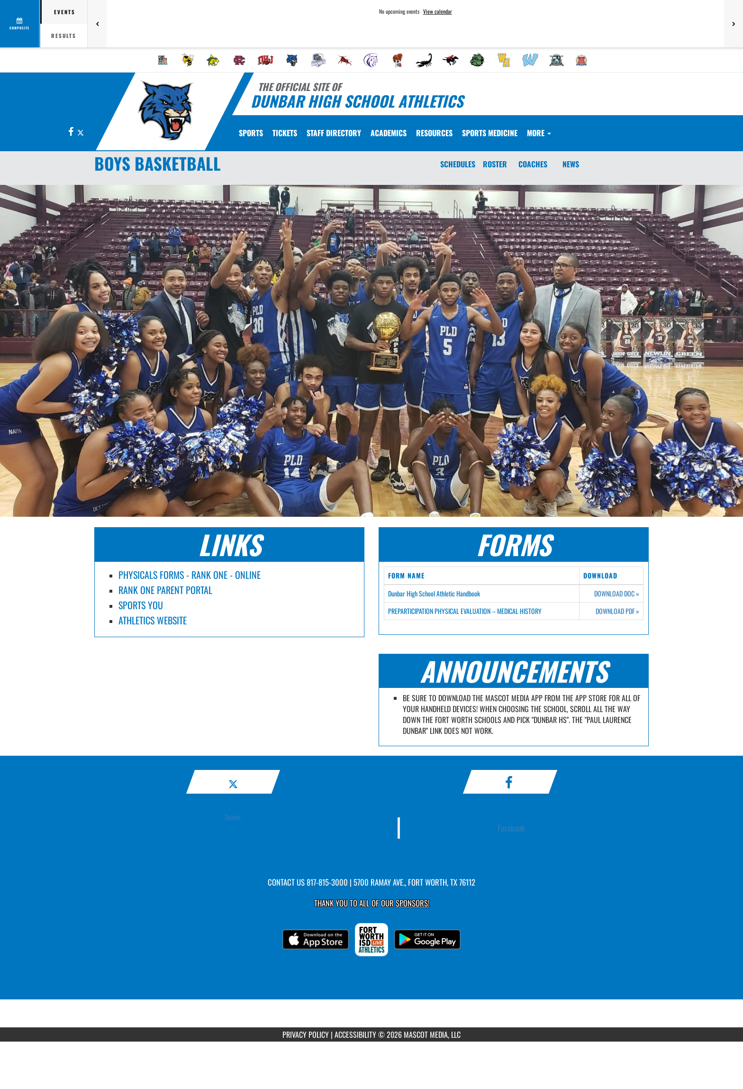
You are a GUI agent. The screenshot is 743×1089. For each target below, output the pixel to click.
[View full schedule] (20, 23)
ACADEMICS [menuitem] (389, 132)
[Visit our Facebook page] (71, 132)
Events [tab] (64, 12)
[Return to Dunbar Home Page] (165, 110)
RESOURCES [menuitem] (434, 132)
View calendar (437, 11)
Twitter (233, 817)
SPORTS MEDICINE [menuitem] (489, 132)
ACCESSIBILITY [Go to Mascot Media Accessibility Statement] (355, 1034)
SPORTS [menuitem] (251, 132)
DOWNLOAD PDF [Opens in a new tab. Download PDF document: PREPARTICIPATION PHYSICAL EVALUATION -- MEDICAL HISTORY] (617, 611)
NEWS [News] (570, 164)
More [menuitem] (539, 132)
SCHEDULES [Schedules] (457, 164)
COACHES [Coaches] (532, 164)
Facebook (511, 828)
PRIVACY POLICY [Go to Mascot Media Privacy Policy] (305, 1034)
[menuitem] (163, 60)
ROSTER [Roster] (495, 164)
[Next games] (733, 23)
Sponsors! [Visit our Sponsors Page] (412, 903)
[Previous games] (97, 23)
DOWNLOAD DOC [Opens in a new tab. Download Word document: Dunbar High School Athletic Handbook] (616, 593)
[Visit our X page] (80, 132)
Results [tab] (63, 35)
